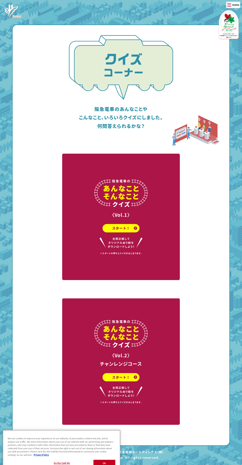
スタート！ (121, 230)
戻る (28, 440)
